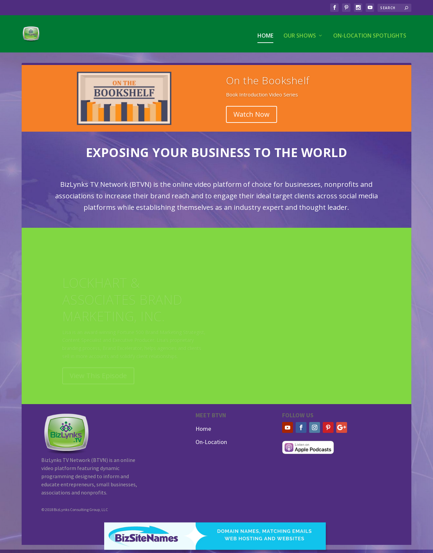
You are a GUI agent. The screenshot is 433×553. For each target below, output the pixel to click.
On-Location (211, 442)
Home (265, 32)
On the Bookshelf (268, 80)
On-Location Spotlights (369, 32)
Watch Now (251, 114)
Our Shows (299, 32)
